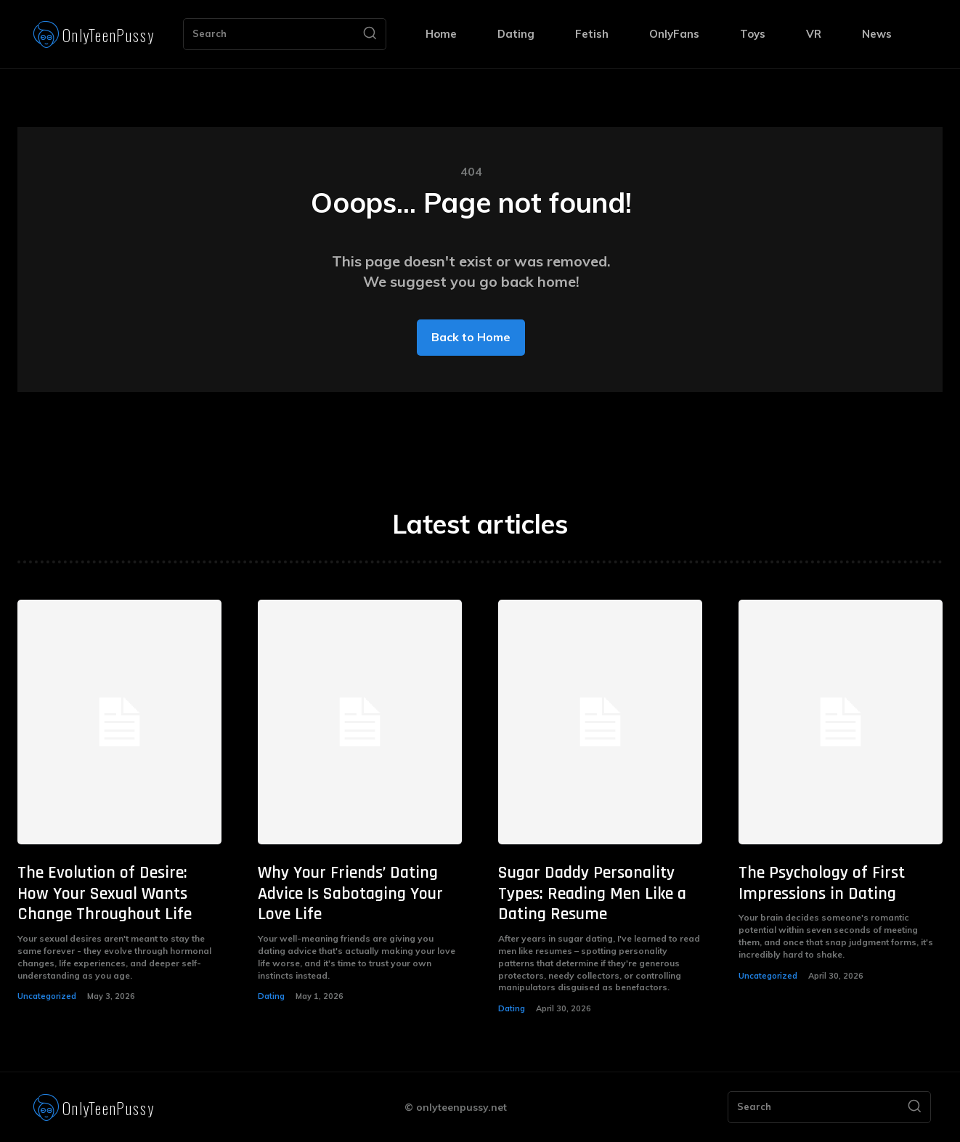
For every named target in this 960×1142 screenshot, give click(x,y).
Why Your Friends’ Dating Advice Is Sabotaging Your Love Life (350, 894)
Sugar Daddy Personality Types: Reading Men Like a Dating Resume (592, 894)
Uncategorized (46, 996)
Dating (271, 996)
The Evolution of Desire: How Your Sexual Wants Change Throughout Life (104, 894)
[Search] (369, 34)
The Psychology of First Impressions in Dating (822, 883)
